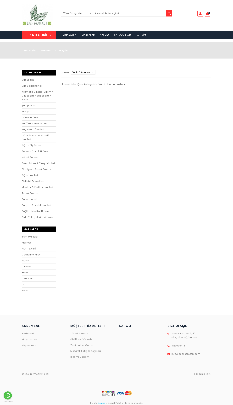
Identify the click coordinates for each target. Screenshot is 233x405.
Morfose (27, 242)
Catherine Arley (31, 254)
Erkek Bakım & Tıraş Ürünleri (38, 163)
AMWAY (26, 260)
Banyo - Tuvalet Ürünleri (36, 205)
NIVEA (25, 290)
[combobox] (77, 13)
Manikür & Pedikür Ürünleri (37, 187)
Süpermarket (30, 199)
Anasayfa (29, 50)
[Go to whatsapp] (8, 395)
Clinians (26, 266)
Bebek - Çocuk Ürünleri (35, 151)
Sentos (101, 403)
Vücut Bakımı (30, 157)
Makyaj (26, 111)
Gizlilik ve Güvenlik (81, 339)
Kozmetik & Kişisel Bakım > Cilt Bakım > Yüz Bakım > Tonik (37, 95)
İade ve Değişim (80, 356)
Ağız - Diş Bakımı (32, 145)
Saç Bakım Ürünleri (33, 129)
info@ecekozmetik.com (186, 354)
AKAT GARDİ (29, 248)
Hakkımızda (28, 333)
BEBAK (25, 272)
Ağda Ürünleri (30, 175)
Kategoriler (37, 35)
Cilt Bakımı (28, 79)
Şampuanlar (29, 105)
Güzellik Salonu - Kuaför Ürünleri (36, 137)
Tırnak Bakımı (30, 193)
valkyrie (63, 50)
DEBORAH (27, 278)
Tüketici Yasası (79, 333)
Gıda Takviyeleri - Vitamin (37, 217)
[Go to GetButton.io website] (8, 402)
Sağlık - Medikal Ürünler (36, 211)
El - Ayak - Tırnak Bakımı (36, 169)
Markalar (46, 50)
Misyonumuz (29, 339)
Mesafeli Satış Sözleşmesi (85, 351)
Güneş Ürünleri (30, 117)
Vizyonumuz (29, 345)
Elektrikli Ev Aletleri (33, 181)
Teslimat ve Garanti (82, 345)
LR (23, 284)
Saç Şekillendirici (32, 85)
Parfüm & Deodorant (34, 123)
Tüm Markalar (30, 236)
